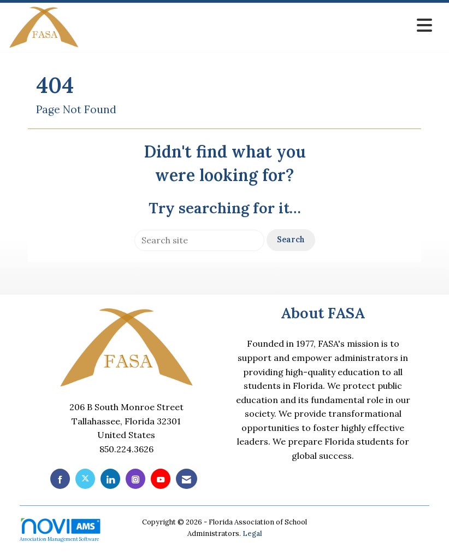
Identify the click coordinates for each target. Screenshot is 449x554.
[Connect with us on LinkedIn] (110, 479)
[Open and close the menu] (259, 25)
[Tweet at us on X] (85, 479)
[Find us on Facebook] (60, 479)
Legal (252, 533)
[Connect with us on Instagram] (135, 479)
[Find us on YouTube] (160, 479)
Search (291, 239)
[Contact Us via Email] (186, 479)
